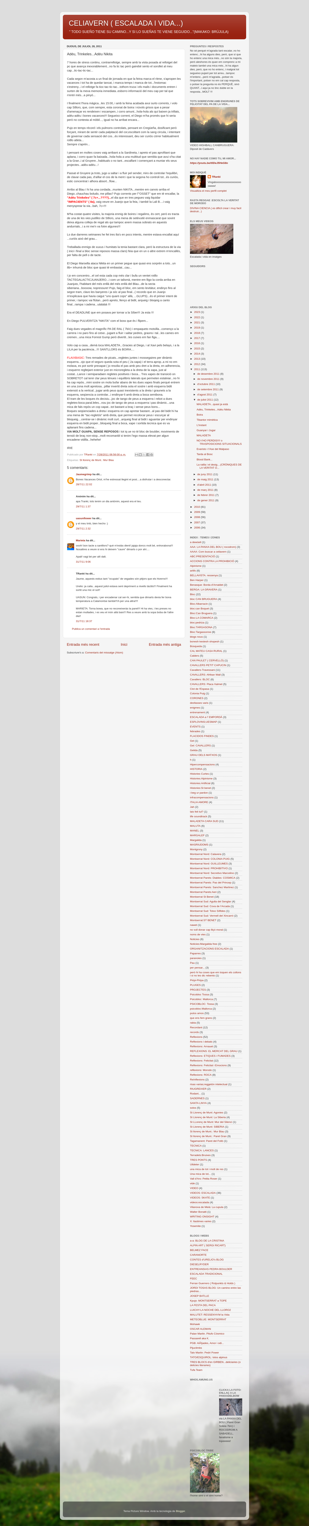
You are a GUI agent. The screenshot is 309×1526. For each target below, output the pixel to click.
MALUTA (195, 825)
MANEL (194, 830)
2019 (197, 327)
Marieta (80, 540)
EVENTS (195, 726)
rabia (193, 1022)
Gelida (194, 750)
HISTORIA (196, 769)
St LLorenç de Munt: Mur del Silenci (211, 1122)
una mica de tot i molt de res (206, 1169)
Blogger (180, 1511)
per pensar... (197, 967)
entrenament (197, 712)
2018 (197, 332)
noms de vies (198, 934)
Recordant (196, 1027)
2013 (197, 358)
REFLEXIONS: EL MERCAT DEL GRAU (213, 1051)
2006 (197, 527)
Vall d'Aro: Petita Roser (203, 1178)
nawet (193, 924)
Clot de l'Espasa (199, 688)
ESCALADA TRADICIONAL (206, 1273)
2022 (197, 317)
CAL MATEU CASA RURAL (206, 650)
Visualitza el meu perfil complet (208, 190)
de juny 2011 (205, 474)
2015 (197, 348)
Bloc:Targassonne (200, 632)
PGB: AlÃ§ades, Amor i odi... (207, 1343)
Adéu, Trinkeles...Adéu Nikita (214, 409)
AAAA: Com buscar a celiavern (208, 551)
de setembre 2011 (208, 389)
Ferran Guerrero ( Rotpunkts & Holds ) (212, 1283)
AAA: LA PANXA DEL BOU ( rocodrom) (213, 546)
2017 (197, 338)
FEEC (193, 1278)
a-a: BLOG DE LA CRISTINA (207, 1240)
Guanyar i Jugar (206, 430)
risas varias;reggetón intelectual (208, 1084)
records (194, 1032)
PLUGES (195, 985)
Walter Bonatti (198, 1211)
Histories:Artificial (200, 783)
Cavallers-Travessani (202, 669)
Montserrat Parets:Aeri (203, 892)
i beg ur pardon (199, 792)
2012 (197, 364)
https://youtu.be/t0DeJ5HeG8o (209, 162)
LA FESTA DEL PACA (203, 1305)
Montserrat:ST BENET (203, 920)
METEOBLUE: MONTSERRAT (208, 1319)
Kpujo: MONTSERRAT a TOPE (208, 1300)
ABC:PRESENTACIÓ (202, 556)
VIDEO (194, 1188)
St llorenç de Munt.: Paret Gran (208, 1136)
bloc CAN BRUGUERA (203, 599)
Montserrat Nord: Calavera (205, 854)
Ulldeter (194, 1164)
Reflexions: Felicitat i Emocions (208, 1065)
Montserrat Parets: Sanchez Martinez (212, 887)
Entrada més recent (83, 644)
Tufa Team (196, 1369)
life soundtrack (198, 816)
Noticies (194, 939)
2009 (197, 512)
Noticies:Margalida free (203, 943)
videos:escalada (199, 1202)
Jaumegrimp (84, 474)
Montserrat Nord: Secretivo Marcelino (212, 873)
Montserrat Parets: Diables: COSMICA (212, 877)
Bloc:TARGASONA (201, 627)
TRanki (216, 176)
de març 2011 (205, 489)
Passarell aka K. (199, 1338)
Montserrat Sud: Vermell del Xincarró (212, 915)
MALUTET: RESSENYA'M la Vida (209, 1314)
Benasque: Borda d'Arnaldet (206, 584)
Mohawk (195, 1324)
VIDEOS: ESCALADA (203, 1192)
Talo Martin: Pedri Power (204, 1352)
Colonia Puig (197, 693)
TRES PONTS (198, 1159)
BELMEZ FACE (199, 1250)
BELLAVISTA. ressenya (204, 575)
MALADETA (204, 435)
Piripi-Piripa (197, 980)
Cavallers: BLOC (200, 679)
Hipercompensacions (202, 764)
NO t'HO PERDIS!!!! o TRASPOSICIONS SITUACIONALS (219, 442)
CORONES (196, 698)
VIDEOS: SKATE (200, 1197)
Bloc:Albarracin (199, 603)
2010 (197, 506)
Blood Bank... (204, 459)
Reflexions (196, 1036)
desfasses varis (199, 702)
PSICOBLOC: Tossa (202, 1003)
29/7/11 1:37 (83, 506)
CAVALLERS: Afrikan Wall (205, 674)
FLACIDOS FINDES (202, 736)
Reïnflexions (197, 1079)
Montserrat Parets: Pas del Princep (210, 882)
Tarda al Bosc (205, 454)
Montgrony (196, 849)
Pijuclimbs (196, 1347)
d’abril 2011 (204, 484)
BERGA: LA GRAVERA (203, 589)
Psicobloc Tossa (199, 994)
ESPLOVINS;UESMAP (203, 721)
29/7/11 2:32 (83, 528)
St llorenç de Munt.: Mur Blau (97, 460)
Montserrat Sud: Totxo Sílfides (207, 910)
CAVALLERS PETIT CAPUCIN (208, 665)
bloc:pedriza (197, 622)
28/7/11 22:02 (84, 484)
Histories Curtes (199, 773)
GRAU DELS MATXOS (203, 755)
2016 (197, 343)
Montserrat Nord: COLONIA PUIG (210, 858)
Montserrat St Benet (202, 896)
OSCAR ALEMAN (200, 1328)
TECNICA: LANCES (202, 1150)
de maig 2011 (205, 479)
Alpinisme (196, 565)
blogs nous (196, 636)
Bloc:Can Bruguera (201, 613)
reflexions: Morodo (201, 1070)
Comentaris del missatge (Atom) (104, 652)
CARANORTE (198, 1254)
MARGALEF (197, 835)
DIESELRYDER (199, 1264)
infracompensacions (202, 797)
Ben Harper (197, 580)
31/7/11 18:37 (84, 621)
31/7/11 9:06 (83, 561)
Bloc (192, 594)
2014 (197, 353)
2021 (197, 322)
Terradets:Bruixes (200, 1155)
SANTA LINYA (198, 1103)
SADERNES (197, 1098)
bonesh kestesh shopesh (204, 641)
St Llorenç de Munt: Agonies (206, 1112)
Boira (200, 414)
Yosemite (195, 1226)
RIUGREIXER (198, 1088)
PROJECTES (198, 989)
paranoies (196, 958)
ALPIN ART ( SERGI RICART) (208, 1245)
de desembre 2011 (208, 373)
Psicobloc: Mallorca (201, 999)
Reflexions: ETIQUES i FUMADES (210, 1055)
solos (193, 1107)
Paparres (195, 953)
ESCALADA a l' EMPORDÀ (206, 717)
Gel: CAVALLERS (200, 745)
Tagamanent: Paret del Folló (206, 1140)
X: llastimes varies (200, 1221)
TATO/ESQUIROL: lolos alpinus (208, 1357)
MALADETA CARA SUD (204, 821)
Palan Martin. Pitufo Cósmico (207, 1333)
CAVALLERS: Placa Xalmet (206, 684)
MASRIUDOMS (199, 844)
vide (192, 1183)
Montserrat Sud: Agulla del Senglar (210, 901)
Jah (192, 806)
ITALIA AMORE (199, 802)
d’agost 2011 (205, 394)
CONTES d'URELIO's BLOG (207, 1259)
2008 (197, 517)
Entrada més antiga (165, 644)
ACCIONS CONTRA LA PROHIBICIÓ (212, 561)
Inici (124, 644)
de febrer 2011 (206, 495)
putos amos (197, 1013)
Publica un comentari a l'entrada (91, 628)
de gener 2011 (206, 500)
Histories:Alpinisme (201, 778)
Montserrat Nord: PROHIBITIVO (209, 868)
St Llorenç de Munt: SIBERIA (207, 1126)
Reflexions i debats (201, 1041)
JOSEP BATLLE (199, 1295)
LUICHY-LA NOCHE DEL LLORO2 (210, 1309)
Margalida (196, 840)
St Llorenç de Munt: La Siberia (208, 1117)
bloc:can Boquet (199, 608)
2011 (197, 369)
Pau (192, 962)
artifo (193, 570)
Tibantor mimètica (207, 419)
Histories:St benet (200, 787)
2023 (197, 312)
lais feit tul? (196, 811)
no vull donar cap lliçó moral (206, 929)
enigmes (195, 707)
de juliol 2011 (205, 399)
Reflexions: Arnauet (201, 1046)
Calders (194, 655)
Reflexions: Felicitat (201, 1060)
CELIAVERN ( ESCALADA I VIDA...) (126, 23)
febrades (195, 731)
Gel (192, 740)
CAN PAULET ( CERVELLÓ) (207, 660)
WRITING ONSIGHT (202, 1216)
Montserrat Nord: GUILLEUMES (209, 863)
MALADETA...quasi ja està (212, 404)
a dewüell (195, 542)
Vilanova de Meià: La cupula (206, 1207)
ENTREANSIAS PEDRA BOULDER (211, 1269)
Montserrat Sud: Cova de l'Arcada (210, 906)
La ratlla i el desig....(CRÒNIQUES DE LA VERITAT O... (219, 466)
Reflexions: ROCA (201, 1074)
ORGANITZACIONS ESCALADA (209, 948)
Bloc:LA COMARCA (201, 617)
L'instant (202, 425)
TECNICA (196, 1145)
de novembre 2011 (208, 378)
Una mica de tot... (200, 1173)
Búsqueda (196, 646)
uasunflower (84, 518)
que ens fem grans (201, 1017)
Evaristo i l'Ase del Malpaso (213, 449)
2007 (197, 522)
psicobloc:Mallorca (201, 1008)
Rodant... (195, 1093)
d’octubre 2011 (206, 384)
